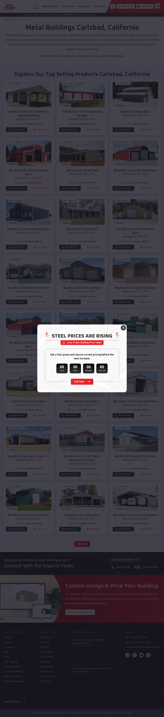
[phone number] (82, 381)
